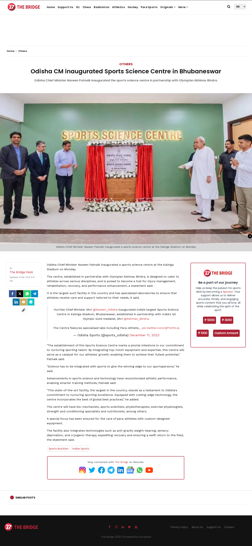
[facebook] (12, 293)
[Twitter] (19, 293)
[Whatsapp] (27, 293)
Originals (168, 7)
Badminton (101, 7)
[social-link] (23, 310)
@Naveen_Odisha (105, 309)
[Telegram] (34, 293)
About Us (197, 527)
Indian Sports (80, 448)
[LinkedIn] (16, 302)
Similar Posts (25, 497)
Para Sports (149, 7)
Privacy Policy (179, 527)
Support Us (65, 7)
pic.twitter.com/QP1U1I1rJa (160, 328)
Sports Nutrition (58, 448)
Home (51, 7)
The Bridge (121, 462)
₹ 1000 (202, 333)
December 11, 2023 (144, 335)
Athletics (118, 7)
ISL (78, 7)
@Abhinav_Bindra (136, 318)
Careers (229, 527)
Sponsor (228, 292)
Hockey (133, 7)
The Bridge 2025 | (112, 537)
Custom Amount (226, 333)
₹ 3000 (227, 320)
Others (126, 64)
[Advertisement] (126, 35)
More (183, 7)
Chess (87, 7)
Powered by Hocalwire (137, 537)
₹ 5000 (209, 320)
